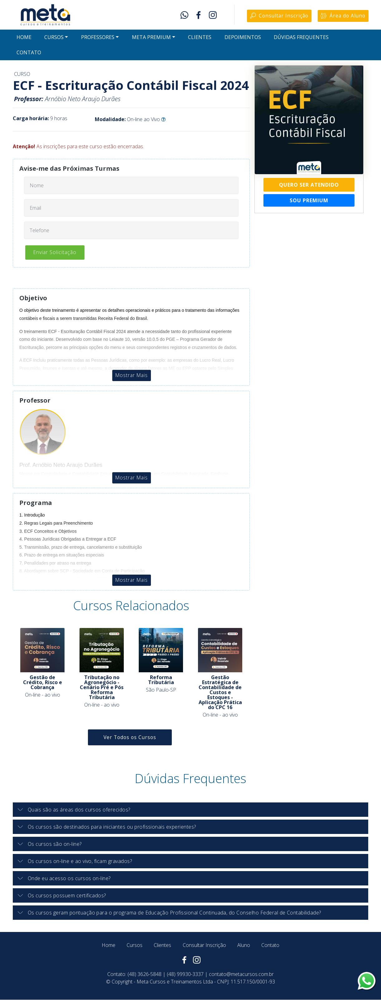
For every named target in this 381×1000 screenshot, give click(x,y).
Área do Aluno (342, 16)
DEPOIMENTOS (242, 38)
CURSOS (54, 38)
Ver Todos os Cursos (130, 737)
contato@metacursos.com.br (241, 974)
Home (108, 945)
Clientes (162, 945)
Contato (270, 945)
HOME (24, 38)
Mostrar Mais (131, 375)
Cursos (134, 945)
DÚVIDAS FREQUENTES (301, 38)
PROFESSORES (97, 38)
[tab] (190, 810)
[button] (190, 809)
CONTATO (29, 53)
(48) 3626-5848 (145, 974)
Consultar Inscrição (277, 16)
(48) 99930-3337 (185, 974)
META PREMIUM (151, 38)
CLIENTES (199, 38)
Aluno (243, 945)
